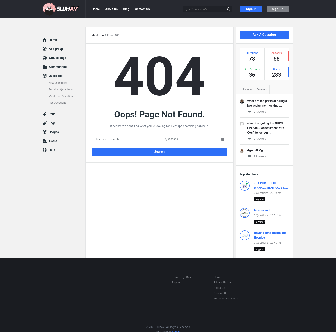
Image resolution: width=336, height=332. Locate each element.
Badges (54, 123)
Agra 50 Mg (255, 141)
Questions (56, 67)
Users (53, 132)
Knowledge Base (182, 268)
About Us (111, 9)
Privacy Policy (222, 273)
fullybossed (262, 201)
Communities (58, 58)
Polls (52, 105)
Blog (126, 9)
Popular (247, 80)
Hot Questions (57, 94)
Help (52, 141)
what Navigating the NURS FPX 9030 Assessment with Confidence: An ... (265, 119)
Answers (261, 80)
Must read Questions (61, 87)
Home (96, 9)
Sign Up (278, 9)
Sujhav (176, 323)
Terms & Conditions (226, 290)
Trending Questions (61, 80)
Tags (52, 114)
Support (177, 273)
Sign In (251, 9)
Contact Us (142, 9)
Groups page (57, 49)
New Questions (58, 74)
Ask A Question (264, 26)
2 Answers (256, 103)
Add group (56, 40)
